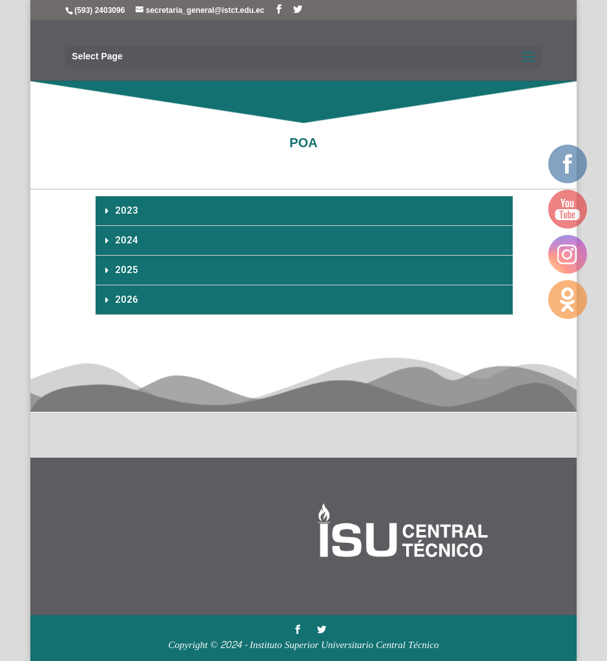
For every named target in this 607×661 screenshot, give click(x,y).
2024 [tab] (121, 240)
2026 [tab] (121, 299)
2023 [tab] (121, 210)
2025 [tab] (121, 270)
